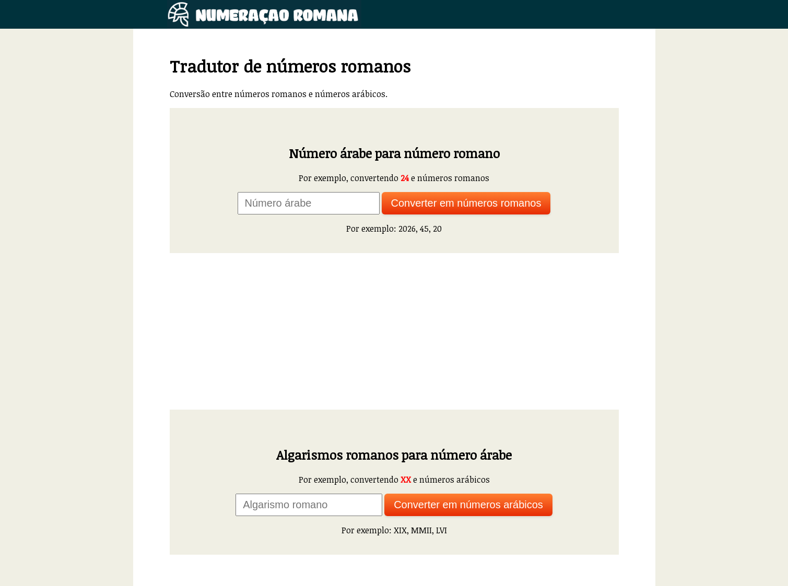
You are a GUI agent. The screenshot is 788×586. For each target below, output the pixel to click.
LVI (441, 530)
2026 (407, 228)
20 (437, 228)
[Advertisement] (394, 331)
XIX (400, 530)
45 (424, 228)
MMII (421, 530)
